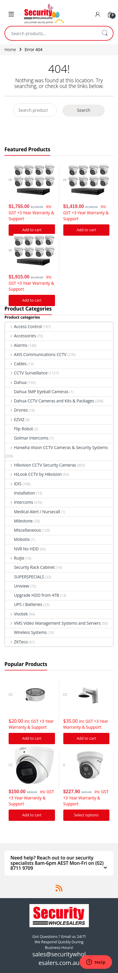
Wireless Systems (26, 632)
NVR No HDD (22, 549)
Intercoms (19, 502)
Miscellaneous (23, 530)
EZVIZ (14, 419)
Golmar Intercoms (26, 438)
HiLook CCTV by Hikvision (33, 474)
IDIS (13, 483)
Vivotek (16, 614)
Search (104, 33)
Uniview (17, 586)
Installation (20, 493)
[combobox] (50, 33)
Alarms (16, 345)
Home (10, 49)
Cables (15, 363)
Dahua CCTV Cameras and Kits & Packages (49, 401)
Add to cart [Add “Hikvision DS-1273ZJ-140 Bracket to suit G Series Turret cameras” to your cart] (86, 738)
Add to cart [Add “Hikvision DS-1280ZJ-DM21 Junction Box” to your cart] (31, 738)
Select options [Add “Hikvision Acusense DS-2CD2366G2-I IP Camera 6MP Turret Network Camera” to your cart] (86, 815)
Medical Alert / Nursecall (32, 511)
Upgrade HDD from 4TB (32, 595)
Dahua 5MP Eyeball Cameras (36, 391)
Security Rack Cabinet (30, 567)
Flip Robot (19, 429)
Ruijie (14, 558)
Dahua (15, 382)
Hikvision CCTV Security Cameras (40, 465)
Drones (16, 410)
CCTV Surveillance (26, 373)
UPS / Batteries (23, 604)
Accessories (20, 335)
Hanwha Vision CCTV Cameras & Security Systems (56, 447)
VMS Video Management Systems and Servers (53, 623)
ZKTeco (16, 642)
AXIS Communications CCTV (36, 354)
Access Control (23, 326)
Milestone (19, 521)
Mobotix (17, 539)
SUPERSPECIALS (24, 577)
